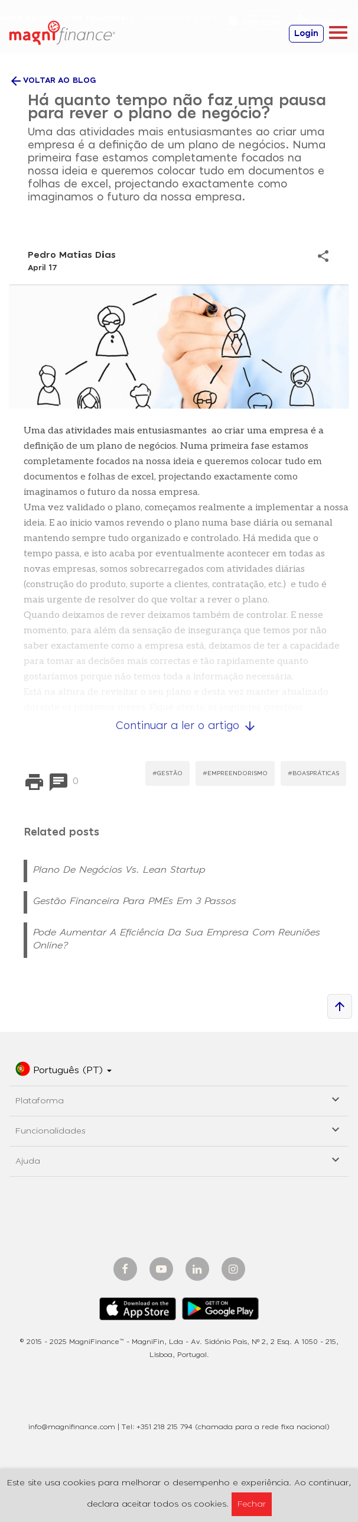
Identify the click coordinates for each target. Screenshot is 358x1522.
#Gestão (167, 773)
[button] (63, 1071)
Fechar (251, 1504)
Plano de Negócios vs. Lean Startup (119, 870)
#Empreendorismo (235, 773)
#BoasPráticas (313, 773)
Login (306, 34)
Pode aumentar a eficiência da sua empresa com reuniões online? (176, 939)
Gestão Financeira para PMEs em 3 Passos (134, 901)
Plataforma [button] (179, 1099)
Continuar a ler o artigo (186, 726)
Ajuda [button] (179, 1159)
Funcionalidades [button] (179, 1129)
